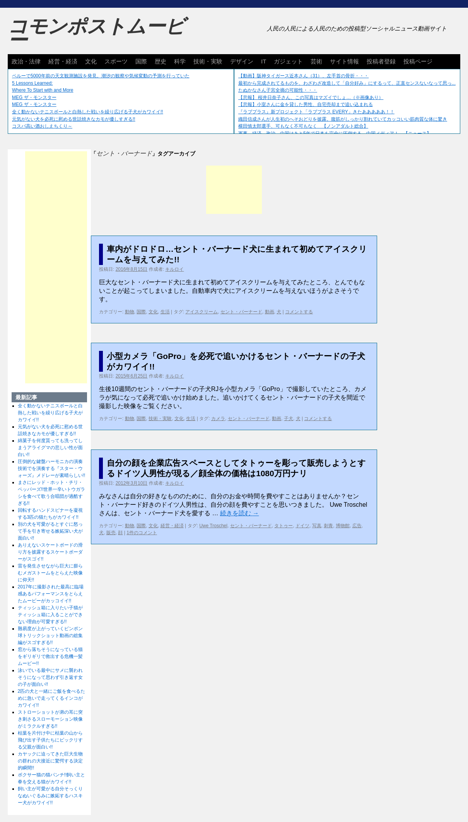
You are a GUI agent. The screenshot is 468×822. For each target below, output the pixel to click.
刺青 (328, 525)
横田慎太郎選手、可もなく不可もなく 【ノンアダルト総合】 (303, 126)
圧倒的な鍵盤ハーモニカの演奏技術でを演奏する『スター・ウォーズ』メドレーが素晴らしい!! (51, 468)
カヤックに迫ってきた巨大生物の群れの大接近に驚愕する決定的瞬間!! (50, 761)
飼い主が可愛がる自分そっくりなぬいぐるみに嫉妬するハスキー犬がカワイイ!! (50, 795)
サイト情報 (344, 61)
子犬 (288, 418)
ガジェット (288, 61)
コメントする (299, 311)
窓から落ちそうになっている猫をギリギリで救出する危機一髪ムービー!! (50, 656)
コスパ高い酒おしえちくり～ (42, 126)
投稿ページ (417, 61)
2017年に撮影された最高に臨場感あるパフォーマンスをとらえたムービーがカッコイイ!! (51, 593)
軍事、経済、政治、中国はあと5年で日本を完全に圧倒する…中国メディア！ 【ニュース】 (334, 133)
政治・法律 (26, 61)
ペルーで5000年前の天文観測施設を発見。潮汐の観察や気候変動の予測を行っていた (101, 76)
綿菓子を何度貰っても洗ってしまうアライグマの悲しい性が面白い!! (50, 447)
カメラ (218, 418)
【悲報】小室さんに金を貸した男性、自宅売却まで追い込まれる (305, 104)
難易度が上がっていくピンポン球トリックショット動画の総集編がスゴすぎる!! (50, 635)
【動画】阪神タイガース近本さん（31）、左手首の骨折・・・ (303, 76)
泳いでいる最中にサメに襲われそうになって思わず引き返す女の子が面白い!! (50, 677)
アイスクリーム (201, 311)
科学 (180, 61)
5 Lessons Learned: (32, 83)
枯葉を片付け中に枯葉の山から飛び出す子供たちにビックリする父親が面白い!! (50, 740)
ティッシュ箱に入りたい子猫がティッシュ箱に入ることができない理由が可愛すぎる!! (50, 614)
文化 (91, 61)
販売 (111, 532)
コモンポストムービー (96, 33)
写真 (316, 525)
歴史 (160, 61)
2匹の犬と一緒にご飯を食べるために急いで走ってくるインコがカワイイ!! (51, 698)
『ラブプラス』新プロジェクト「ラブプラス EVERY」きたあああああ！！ (316, 111)
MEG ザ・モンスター (34, 97)
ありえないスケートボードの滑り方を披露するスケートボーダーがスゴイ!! (50, 552)
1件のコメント (141, 532)
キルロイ (174, 269)
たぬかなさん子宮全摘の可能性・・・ (277, 90)
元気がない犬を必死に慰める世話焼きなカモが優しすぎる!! (73, 119)
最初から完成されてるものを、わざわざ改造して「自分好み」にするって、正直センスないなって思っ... (347, 83)
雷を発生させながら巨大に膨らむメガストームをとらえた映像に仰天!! (50, 573)
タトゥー (283, 525)
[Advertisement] (234, 190)
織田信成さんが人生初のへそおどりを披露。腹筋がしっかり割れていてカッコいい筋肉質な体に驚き (342, 119)
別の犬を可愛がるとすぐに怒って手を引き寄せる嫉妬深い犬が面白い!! (50, 531)
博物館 (343, 525)
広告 (357, 525)
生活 (165, 311)
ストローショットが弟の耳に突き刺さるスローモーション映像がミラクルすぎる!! (50, 719)
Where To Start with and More (42, 90)
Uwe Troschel (213, 525)
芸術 (316, 61)
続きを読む (239, 513)
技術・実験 (207, 61)
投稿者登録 (381, 61)
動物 (129, 311)
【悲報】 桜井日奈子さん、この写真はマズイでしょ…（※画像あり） (310, 97)
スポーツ (116, 61)
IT (263, 61)
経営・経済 (62, 61)
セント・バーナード (241, 311)
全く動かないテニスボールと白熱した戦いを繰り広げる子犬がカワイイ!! (87, 111)
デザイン (241, 61)
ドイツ (302, 525)
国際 (141, 61)
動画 (269, 311)
